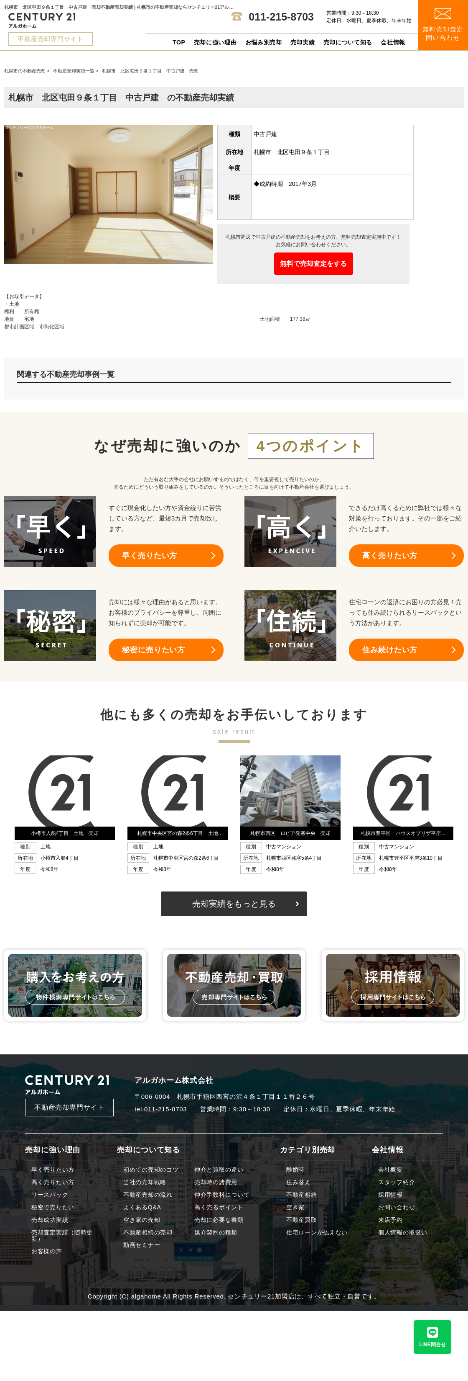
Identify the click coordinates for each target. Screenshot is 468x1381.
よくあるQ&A (142, 1207)
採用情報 (390, 1195)
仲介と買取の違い (219, 1170)
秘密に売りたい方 (153, 650)
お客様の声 (46, 1251)
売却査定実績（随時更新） (62, 1235)
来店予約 (390, 1220)
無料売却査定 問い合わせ (443, 24)
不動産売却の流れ (148, 1195)
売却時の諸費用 (215, 1182)
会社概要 (390, 1170)
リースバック (49, 1195)
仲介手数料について (221, 1195)
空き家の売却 (141, 1220)
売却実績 (302, 42)
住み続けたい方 (389, 650)
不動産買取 (301, 1220)
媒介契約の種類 (215, 1232)
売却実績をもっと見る (234, 903)
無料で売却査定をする (313, 263)
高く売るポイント (219, 1207)
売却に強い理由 (215, 42)
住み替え (298, 1182)
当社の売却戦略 (144, 1182)
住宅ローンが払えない (317, 1232)
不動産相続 (301, 1195)
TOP (179, 42)
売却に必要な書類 (219, 1220)
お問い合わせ (396, 1207)
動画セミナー (141, 1245)
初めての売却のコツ (150, 1170)
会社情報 (393, 42)
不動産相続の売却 (148, 1232)
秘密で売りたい (52, 1207)
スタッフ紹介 (396, 1182)
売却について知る (348, 42)
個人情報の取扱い (402, 1232)
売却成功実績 (49, 1220)
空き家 (295, 1207)
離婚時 (295, 1170)
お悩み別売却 (263, 42)
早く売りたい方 (149, 555)
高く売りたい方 (389, 555)
